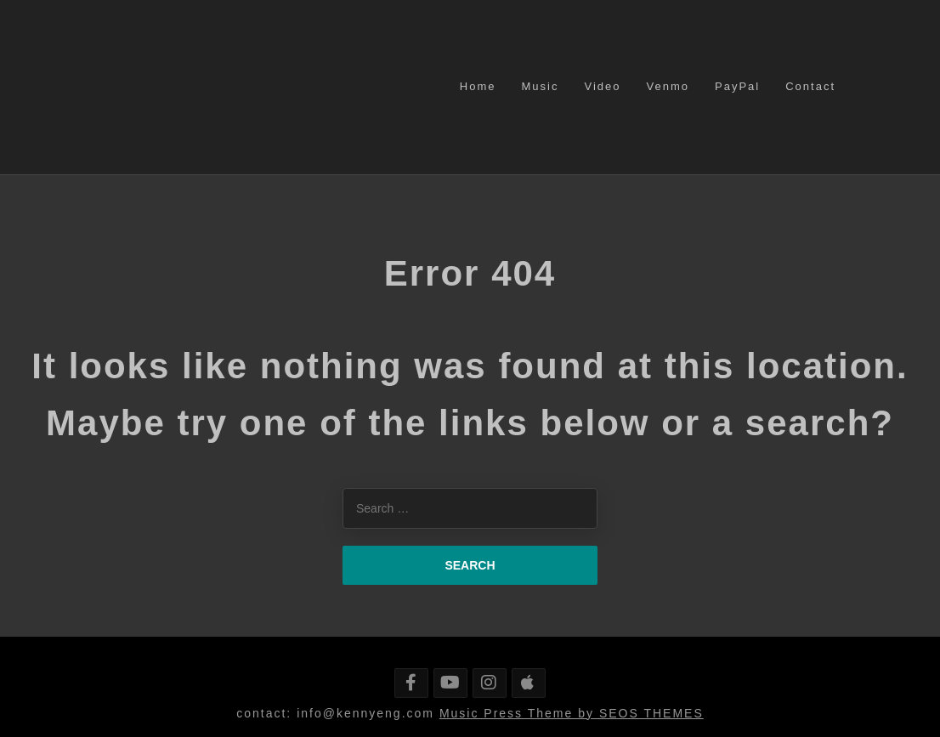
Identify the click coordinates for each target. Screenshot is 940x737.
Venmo (668, 86)
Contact (810, 86)
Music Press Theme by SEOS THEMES (571, 713)
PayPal (737, 86)
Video (602, 86)
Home (478, 86)
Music (540, 86)
